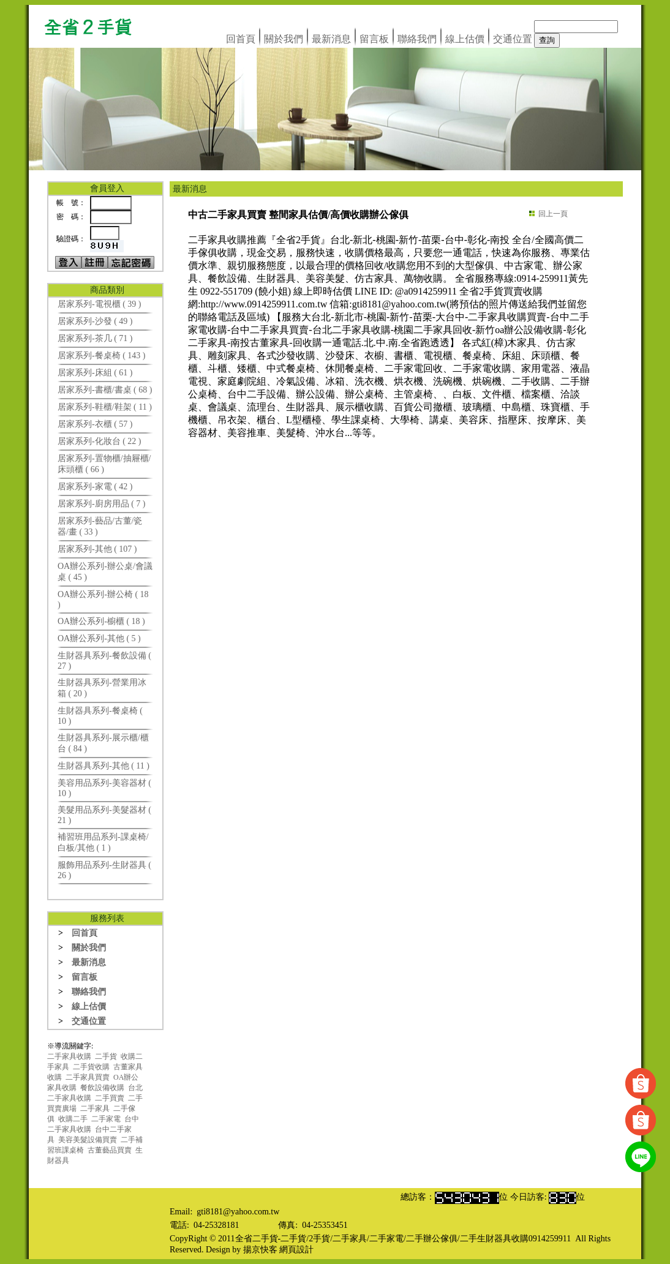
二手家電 (106, 1119)
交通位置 (512, 39)
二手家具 (95, 1108)
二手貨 (106, 1056)
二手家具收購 (69, 1056)
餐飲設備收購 (102, 1087)
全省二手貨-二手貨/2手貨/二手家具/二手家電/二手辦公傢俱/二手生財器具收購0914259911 (403, 1238)
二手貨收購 (91, 1067)
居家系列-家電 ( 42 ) (95, 486)
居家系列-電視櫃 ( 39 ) (99, 304)
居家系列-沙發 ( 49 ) (95, 321)
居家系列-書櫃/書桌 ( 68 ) (105, 389)
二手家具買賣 (88, 1077)
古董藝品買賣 (110, 1150)
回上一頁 (553, 213)
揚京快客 (260, 1249)
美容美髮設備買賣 (87, 1139)
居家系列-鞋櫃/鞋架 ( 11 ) (105, 407)
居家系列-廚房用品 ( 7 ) (102, 503)
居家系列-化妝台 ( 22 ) (99, 441)
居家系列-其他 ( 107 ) (97, 549)
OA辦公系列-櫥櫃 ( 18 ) (101, 621)
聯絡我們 (417, 39)
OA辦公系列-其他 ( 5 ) (99, 638)
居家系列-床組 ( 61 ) (95, 372)
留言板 (374, 39)
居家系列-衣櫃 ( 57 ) (95, 424)
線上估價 (464, 39)
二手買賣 (109, 1098)
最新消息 (331, 39)
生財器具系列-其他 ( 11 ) (103, 765)
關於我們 (283, 39)
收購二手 (73, 1119)
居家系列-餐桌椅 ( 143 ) (102, 355)
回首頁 (240, 39)
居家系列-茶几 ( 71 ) (95, 338)
